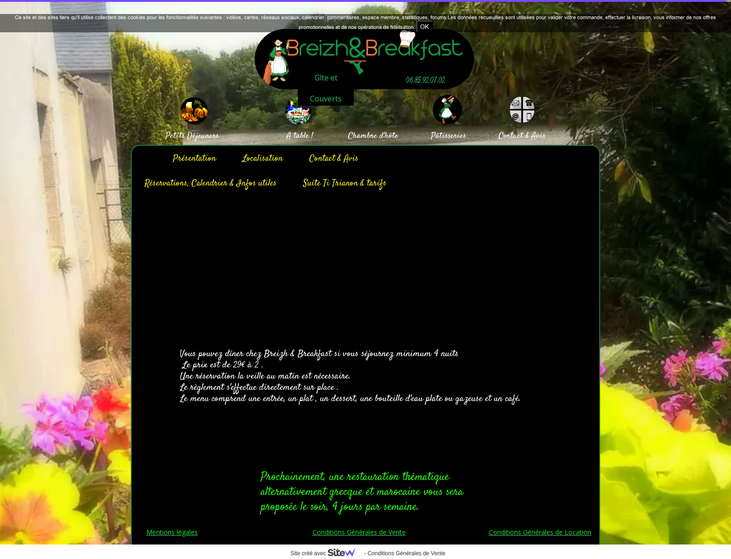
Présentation (194, 158)
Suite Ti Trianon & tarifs (345, 183)
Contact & (514, 136)
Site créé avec (326, 553)
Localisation (263, 158)
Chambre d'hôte (373, 136)
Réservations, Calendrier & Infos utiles (210, 183)
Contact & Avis (333, 158)
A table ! (300, 136)
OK (424, 26)
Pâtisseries (448, 136)
